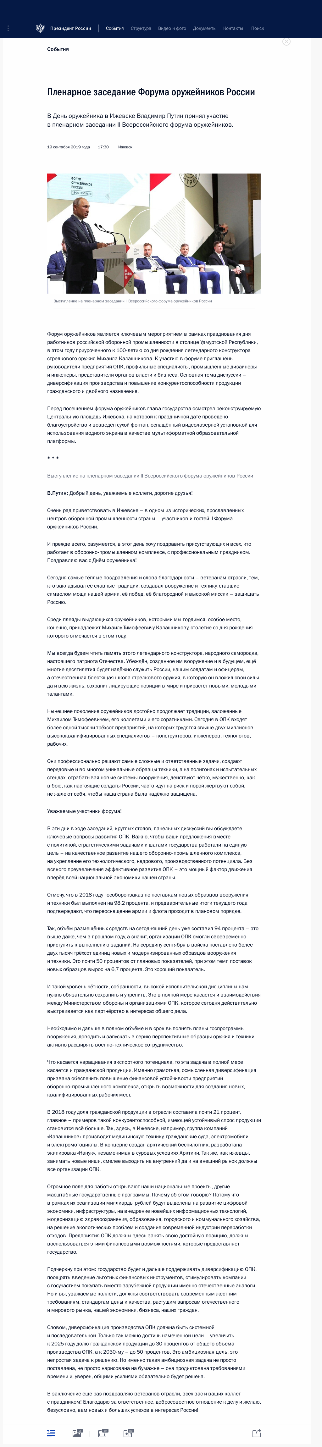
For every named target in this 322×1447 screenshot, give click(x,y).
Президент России (70, 9)
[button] (10, 9)
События (58, 49)
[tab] (51, 1433)
